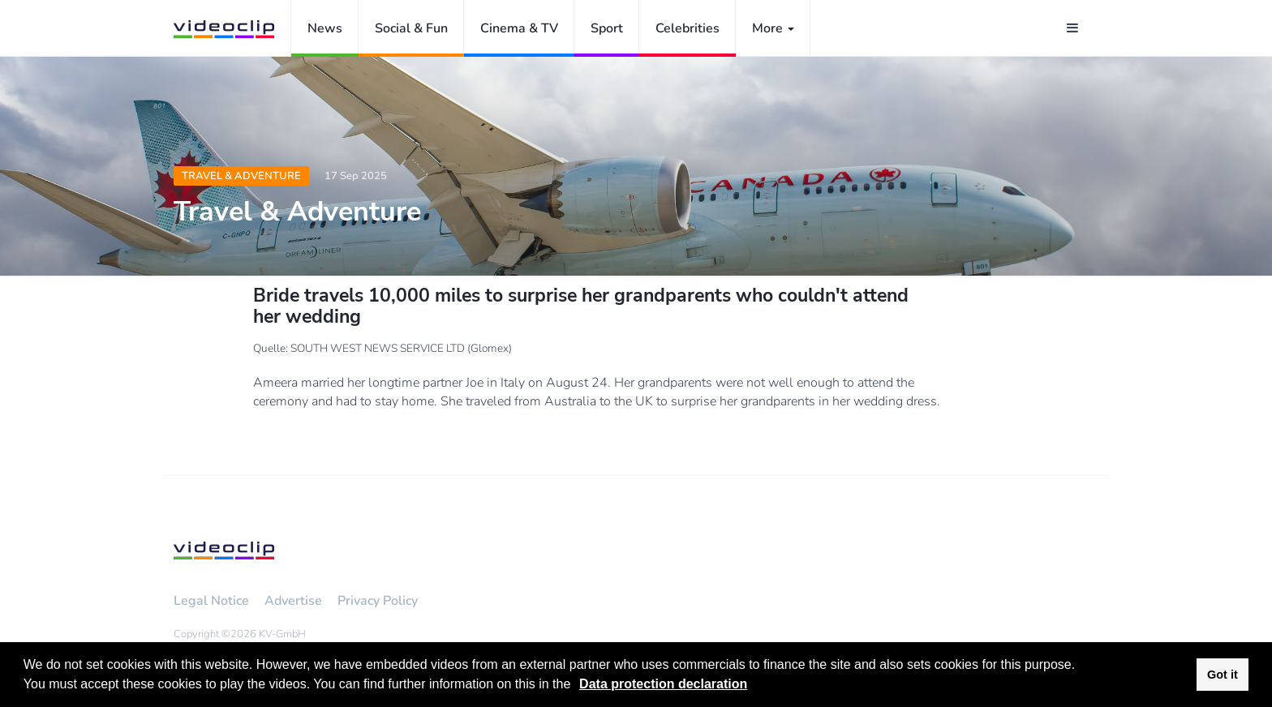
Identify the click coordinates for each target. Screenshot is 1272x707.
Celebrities (687, 28)
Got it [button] (1222, 674)
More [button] (773, 28)
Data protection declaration (663, 684)
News (324, 28)
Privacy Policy (377, 601)
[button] (576, 685)
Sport (607, 28)
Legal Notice (211, 601)
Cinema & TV (519, 28)
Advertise (293, 601)
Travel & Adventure (241, 176)
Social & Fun (411, 28)
